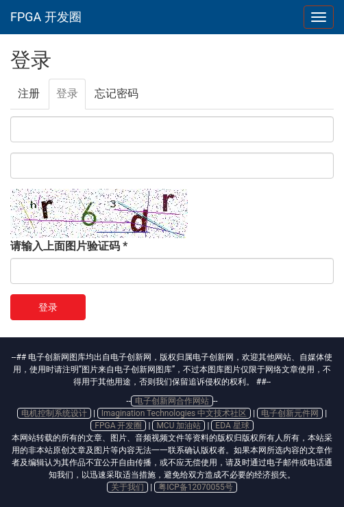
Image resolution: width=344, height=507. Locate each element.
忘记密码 (116, 93)
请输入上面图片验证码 (68, 245)
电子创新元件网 (290, 413)
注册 (29, 93)
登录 (71, 97)
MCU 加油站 (178, 425)
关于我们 (127, 487)
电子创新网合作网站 (172, 401)
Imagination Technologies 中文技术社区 (174, 413)
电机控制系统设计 (54, 413)
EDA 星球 (232, 425)
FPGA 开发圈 (46, 17)
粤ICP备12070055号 (195, 487)
